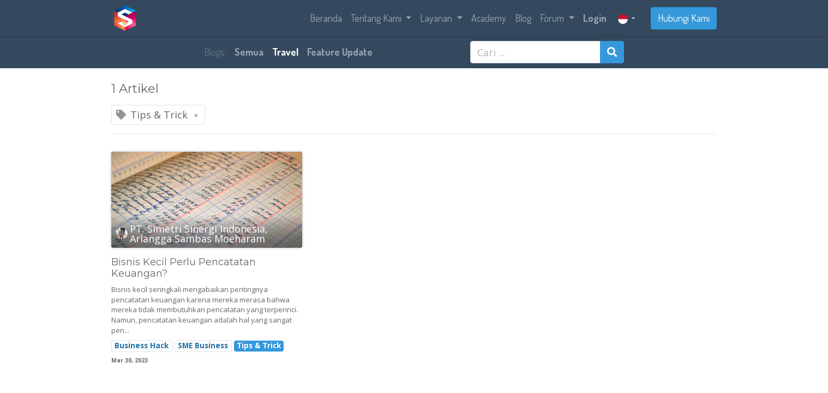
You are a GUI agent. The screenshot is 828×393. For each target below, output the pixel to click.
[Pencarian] (612, 52)
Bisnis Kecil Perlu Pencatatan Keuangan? (183, 268)
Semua (249, 52)
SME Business (203, 345)
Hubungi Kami (684, 18)
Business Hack (142, 345)
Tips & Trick (259, 345)
